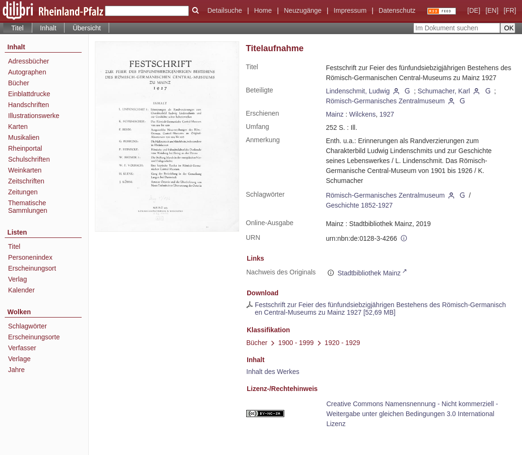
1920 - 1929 (342, 342)
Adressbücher (28, 61)
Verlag (17, 279)
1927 (387, 114)
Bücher (18, 83)
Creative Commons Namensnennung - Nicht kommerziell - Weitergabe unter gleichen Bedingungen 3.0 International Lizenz (412, 414)
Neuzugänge (302, 10)
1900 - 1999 (296, 342)
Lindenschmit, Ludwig (358, 91)
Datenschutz (397, 10)
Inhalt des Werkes (272, 371)
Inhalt (48, 28)
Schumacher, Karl (444, 91)
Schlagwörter (27, 326)
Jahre (16, 369)
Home (262, 10)
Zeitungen (22, 192)
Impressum (350, 10)
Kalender (21, 290)
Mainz (335, 114)
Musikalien (23, 137)
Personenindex (30, 257)
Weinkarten (25, 170)
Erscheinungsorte (34, 337)
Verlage (19, 359)
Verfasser (22, 348)
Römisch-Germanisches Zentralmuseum (385, 101)
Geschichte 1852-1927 (359, 205)
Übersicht (87, 28)
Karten (18, 126)
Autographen (27, 72)
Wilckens (362, 114)
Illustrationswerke (33, 115)
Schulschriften (29, 159)
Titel (14, 246)
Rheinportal (25, 148)
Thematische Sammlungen (27, 206)
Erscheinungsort (32, 268)
